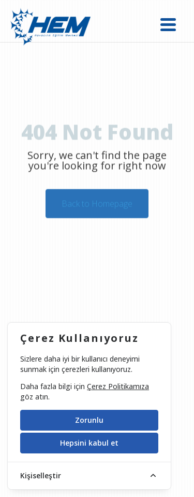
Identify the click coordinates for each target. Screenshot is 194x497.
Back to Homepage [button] (97, 205)
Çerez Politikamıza (118, 386)
